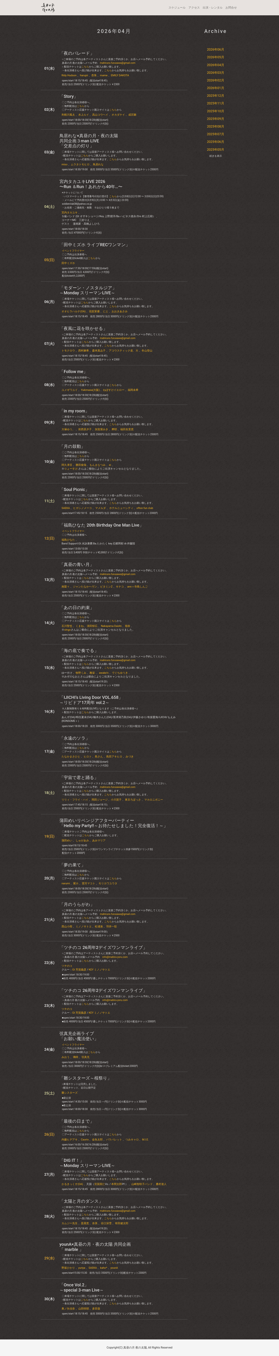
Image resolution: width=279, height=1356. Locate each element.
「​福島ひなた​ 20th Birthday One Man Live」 (101, 525)
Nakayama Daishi (111, 626)
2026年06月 (215, 49)
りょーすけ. (71, 468)
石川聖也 (67, 626)
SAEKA (66, 508)
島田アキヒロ (114, 756)
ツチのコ (67, 965)
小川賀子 (116, 799)
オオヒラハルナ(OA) (74, 311)
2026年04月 (215, 65)
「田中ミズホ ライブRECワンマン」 (94, 244)
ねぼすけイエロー (113, 390)
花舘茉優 (94, 311)
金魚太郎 (97, 1139)
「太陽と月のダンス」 (81, 1201)
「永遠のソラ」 (74, 738)
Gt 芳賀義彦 (79, 969)
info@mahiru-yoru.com (115, 957)
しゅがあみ (82, 840)
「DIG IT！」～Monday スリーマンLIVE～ (87, 1163)
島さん (99, 756)
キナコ (120, 586)
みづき (130, 756)
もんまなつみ (98, 465)
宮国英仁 (99, 1184)
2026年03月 (215, 72)
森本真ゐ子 (99, 350)
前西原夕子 (85, 429)
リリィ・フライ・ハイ (75, 799)
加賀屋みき (101, 429)
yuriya (81, 1267)
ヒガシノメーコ (82, 508)
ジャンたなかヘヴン (85, 586)
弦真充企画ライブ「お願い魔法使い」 (78, 1036)
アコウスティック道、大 (123, 350)
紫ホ (75, 883)
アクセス (194, 7)
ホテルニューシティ (121, 508)
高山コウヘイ (100, 114)
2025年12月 (215, 95)
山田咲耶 (83, 1308)
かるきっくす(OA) (72, 1184)
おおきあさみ (120, 311)
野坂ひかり (68, 1267)
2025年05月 (215, 149)
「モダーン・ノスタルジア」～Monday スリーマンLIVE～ (88, 290)
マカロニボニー (153, 799)
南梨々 (66, 586)
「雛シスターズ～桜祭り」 (85, 1078)
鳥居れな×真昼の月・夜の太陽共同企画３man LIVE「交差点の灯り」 (88, 141)
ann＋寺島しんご (137, 586)
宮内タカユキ (70, 212)
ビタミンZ (106, 586)
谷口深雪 (106, 1223)
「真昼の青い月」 (76, 564)
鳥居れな (98, 164)
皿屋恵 (85, 1223)
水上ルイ (83, 114)
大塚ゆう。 (68, 429)
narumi (66, 883)
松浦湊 (99, 926)
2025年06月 (215, 142)
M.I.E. (145, 1139)
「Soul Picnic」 (74, 489)
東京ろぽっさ (133, 799)
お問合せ (231, 7)
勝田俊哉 (81, 465)
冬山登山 (147, 350)
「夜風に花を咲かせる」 (83, 328)
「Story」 (68, 96)
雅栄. (93, 672)
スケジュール (177, 7)
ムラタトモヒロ (80, 164)
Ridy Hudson (69, 75)
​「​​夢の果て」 (72, 865)
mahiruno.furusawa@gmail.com (117, 62)
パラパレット (114, 1139)
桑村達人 (161, 1184)
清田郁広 (92, 626)
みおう (66, 1057)
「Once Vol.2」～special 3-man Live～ (81, 1287)
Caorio (85, 1139)
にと (105, 311)
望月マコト (88, 883)
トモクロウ (68, 350)
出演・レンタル (213, 7)
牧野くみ (81, 672)
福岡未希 (133, 390)
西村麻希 (83, 350)
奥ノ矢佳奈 (68, 1308)
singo (67, 629)
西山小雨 (67, 926)
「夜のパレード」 (76, 53)
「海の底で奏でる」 (79, 650)
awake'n (104, 672)
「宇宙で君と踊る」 (78, 777)
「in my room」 (74, 410)
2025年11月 (215, 103)
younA (114, 1267)
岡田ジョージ (100, 799)
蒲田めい (67, 840)
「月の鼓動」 (72, 446)
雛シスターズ (70, 1092)
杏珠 (94, 75)
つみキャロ (132, 1139)
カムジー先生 (70, 1223)
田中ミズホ (68, 263)
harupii (84, 75)
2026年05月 (215, 57)
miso (64, 164)
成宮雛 (132, 114)
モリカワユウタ (108, 883)
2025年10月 (215, 111)
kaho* (103, 1267)
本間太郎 (116, 1184)
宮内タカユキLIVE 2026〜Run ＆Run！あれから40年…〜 (90, 184)
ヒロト (88, 756)
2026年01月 (215, 88)
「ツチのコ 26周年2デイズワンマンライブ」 (103, 947)
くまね (80, 626)
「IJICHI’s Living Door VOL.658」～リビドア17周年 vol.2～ (91, 700)
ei (110, 465)
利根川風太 (68, 114)
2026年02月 (215, 80)
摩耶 (114, 429)
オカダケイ (118, 114)
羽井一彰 (111, 926)
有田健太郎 (121, 1223)
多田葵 (96, 1308)
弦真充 (85, 1057)
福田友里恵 (127, 429)
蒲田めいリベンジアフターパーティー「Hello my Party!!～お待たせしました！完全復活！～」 (113, 823)
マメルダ (100, 508)
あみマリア (99, 840)
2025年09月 (215, 119)
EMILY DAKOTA (120, 75)
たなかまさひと (71, 756)
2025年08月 (215, 126)
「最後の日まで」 (76, 1121)
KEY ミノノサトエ (99, 969)
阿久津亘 (67, 465)
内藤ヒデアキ (70, 1139)
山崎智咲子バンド (142, 1184)
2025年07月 (215, 134)
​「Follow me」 (73, 371)
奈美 (95, 1223)
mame (103, 75)
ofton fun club (144, 508)
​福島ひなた (68, 539)
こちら (85, 66)
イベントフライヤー (73, 250)
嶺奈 (127, 626)
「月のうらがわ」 (76, 904)
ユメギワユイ (70, 390)
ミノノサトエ (84, 926)
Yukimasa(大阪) (90, 390)
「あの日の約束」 (76, 607)
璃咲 (75, 1057)
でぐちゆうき (120, 672)
